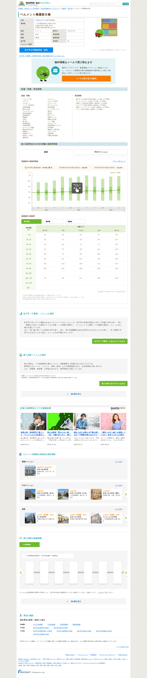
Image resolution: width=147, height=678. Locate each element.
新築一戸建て (108, 659)
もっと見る (118, 461)
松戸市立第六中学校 (61, 628)
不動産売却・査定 (40, 663)
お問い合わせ (123, 655)
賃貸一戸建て (70, 659)
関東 (28, 665)
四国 (48, 665)
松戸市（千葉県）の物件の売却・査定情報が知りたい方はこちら (42, 56)
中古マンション (98, 659)
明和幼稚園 (64, 624)
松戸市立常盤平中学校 (41, 628)
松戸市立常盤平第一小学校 (42, 631)
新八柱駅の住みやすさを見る (113, 384)
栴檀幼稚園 (76, 624)
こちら (100, 592)
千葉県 (63, 8)
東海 (41, 665)
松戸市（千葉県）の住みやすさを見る (110, 341)
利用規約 (93, 655)
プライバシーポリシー (107, 655)
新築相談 (49, 663)
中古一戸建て (117, 659)
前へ (21, 572)
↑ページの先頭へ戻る (122, 646)
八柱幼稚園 (51, 624)
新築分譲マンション (87, 659)
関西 (44, 665)
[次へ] (126, 494)
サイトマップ (83, 655)
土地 (123, 659)
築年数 (48, 221)
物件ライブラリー (76, 663)
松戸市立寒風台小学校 (104, 631)
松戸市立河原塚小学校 (41, 634)
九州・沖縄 (57, 665)
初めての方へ (70, 655)
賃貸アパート (61, 659)
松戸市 (70, 8)
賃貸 (44, 659)
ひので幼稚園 (38, 624)
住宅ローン (66, 663)
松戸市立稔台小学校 (84, 631)
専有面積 (27, 221)
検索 (126, 4)
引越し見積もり (57, 663)
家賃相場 (77, 659)
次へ (126, 572)
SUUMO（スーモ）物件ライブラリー (34, 3)
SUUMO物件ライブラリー (50, 8)
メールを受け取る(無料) (86, 78)
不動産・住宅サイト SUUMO (28, 8)
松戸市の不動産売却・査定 (36, 50)
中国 (52, 665)
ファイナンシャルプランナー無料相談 (93, 663)
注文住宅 (21, 663)
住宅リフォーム (29, 663)
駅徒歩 (70, 221)
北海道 (20, 665)
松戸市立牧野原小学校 (64, 631)
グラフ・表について (119, 161)
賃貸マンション (51, 659)
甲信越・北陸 (35, 665)
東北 (24, 665)
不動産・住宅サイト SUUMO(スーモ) (29, 659)
